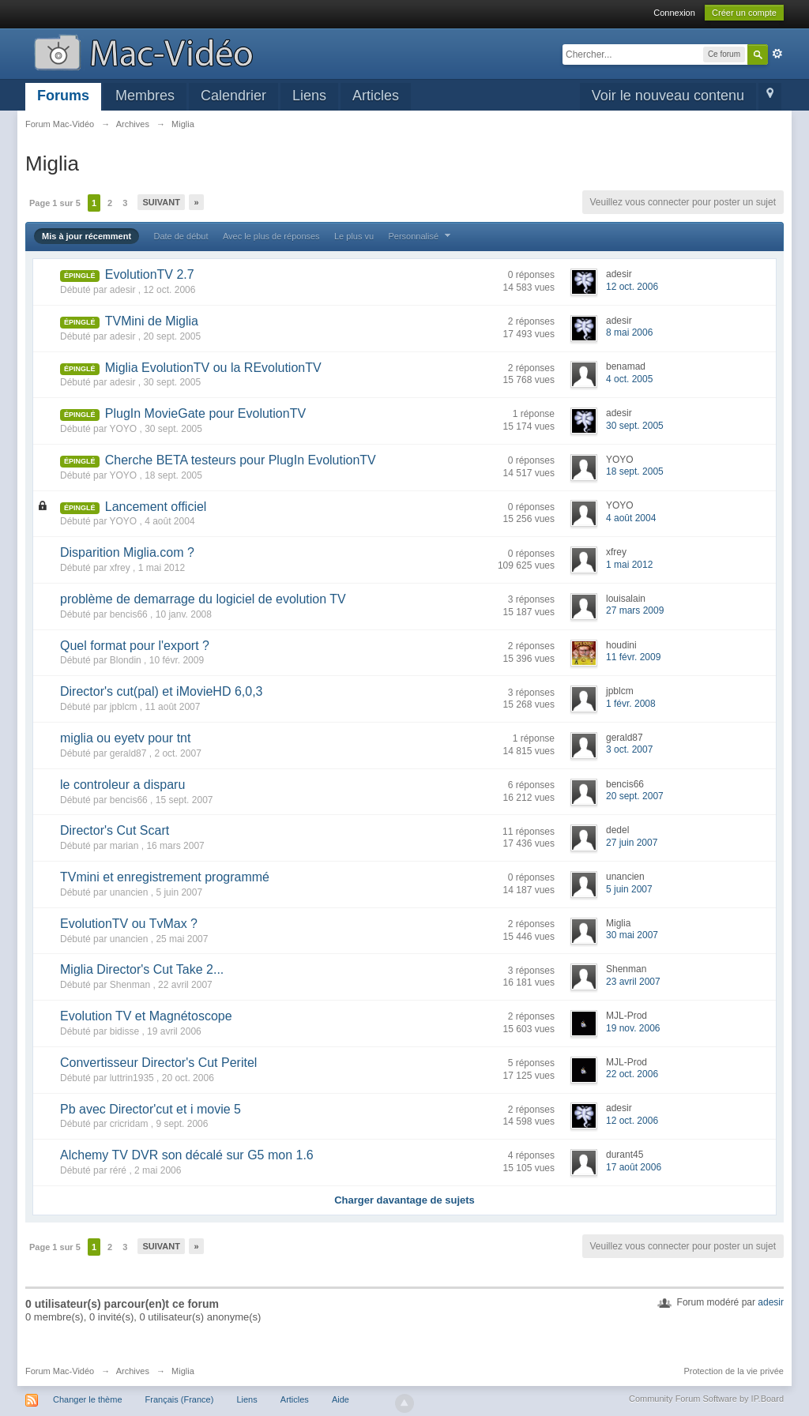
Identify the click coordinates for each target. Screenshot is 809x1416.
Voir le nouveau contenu (668, 95)
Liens (309, 95)
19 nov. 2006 (633, 1028)
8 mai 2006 (629, 332)
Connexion (674, 12)
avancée (777, 53)
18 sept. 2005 (635, 471)
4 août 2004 (631, 518)
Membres (145, 95)
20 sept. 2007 (635, 796)
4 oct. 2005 (629, 379)
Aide (340, 1399)
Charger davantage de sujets (404, 1200)
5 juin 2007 (629, 889)
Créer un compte (744, 12)
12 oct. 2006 (632, 286)
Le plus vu (354, 236)
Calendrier (233, 95)
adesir (771, 1302)
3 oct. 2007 (629, 749)
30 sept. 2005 (635, 425)
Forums (63, 95)
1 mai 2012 (629, 564)
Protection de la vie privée (733, 1371)
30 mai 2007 (632, 935)
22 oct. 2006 (632, 1074)
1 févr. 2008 (631, 703)
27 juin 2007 (631, 842)
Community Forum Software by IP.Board (706, 1398)
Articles (375, 95)
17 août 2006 (633, 1167)
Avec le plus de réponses (271, 236)
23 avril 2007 (633, 981)
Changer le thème (87, 1399)
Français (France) (179, 1399)
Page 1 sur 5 (55, 203)
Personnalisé (421, 236)
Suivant (160, 202)
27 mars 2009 (635, 610)
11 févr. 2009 (633, 657)
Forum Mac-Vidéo (59, 1371)
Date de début (180, 236)
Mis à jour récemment (86, 236)
